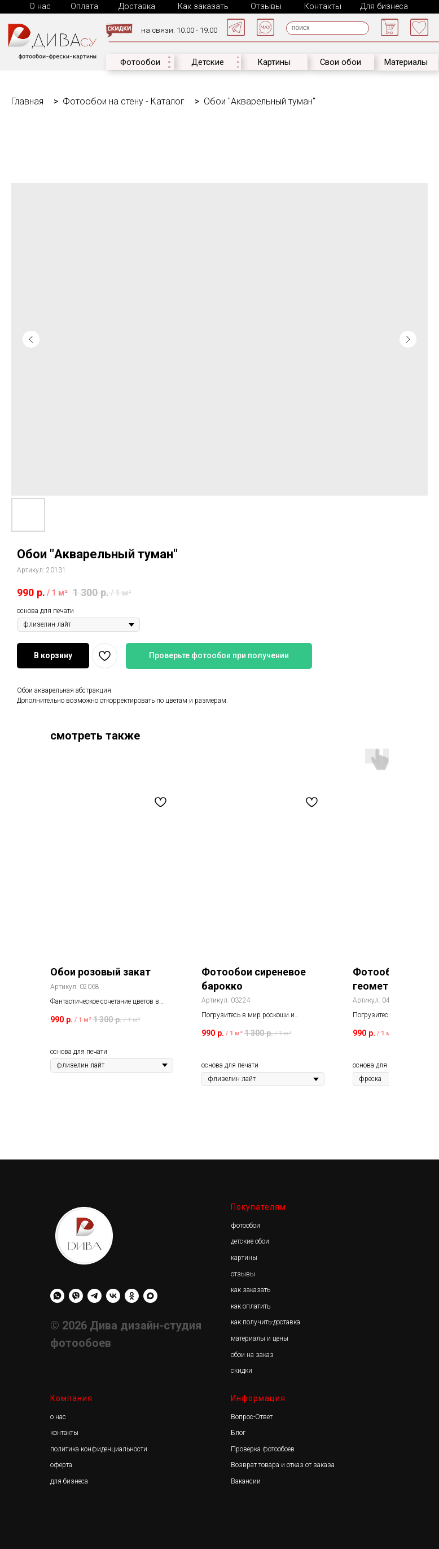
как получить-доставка (265, 1321)
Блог (238, 1432)
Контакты (318, 6)
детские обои (250, 1240)
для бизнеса (69, 1480)
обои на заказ (252, 1354)
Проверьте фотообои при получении (219, 654)
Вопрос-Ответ (252, 1416)
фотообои (245, 1224)
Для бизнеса (379, 6)
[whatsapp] (57, 1295)
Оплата (84, 6)
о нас (58, 1416)
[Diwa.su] (94, 1295)
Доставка (135, 6)
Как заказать (200, 6)
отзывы (243, 1273)
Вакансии (246, 1480)
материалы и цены (259, 1337)
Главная (27, 100)
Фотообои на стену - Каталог (124, 100)
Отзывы (263, 6)
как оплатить (250, 1305)
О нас (40, 6)
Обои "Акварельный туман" (259, 100)
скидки (241, 1369)
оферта (61, 1464)
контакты (64, 1432)
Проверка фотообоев (263, 1448)
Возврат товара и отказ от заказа (283, 1464)
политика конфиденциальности (98, 1448)
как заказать (250, 1289)
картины (244, 1257)
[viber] (76, 1295)
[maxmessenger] (150, 1295)
